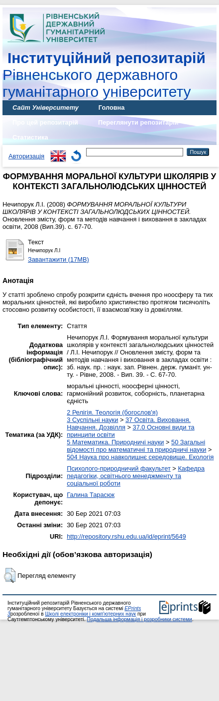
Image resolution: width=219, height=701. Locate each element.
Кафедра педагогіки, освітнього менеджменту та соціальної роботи (136, 476)
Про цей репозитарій (45, 122)
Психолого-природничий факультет (119, 468)
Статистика (30, 137)
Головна (112, 107)
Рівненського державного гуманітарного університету (104, 75)
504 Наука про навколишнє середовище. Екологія (140, 457)
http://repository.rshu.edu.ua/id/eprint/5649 (126, 536)
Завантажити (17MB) (58, 259)
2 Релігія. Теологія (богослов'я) (112, 412)
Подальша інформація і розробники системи (139, 619)
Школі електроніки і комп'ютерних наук (90, 614)
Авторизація (26, 156)
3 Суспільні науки (92, 419)
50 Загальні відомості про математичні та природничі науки (136, 445)
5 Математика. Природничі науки (115, 442)
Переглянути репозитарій (138, 122)
